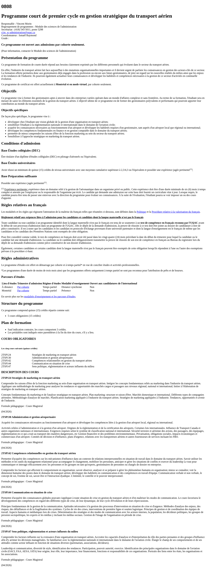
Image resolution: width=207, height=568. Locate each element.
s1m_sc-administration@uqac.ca (18, 32)
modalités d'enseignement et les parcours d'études (49, 296)
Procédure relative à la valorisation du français (176, 211)
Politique (141, 211)
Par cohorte (23, 287)
